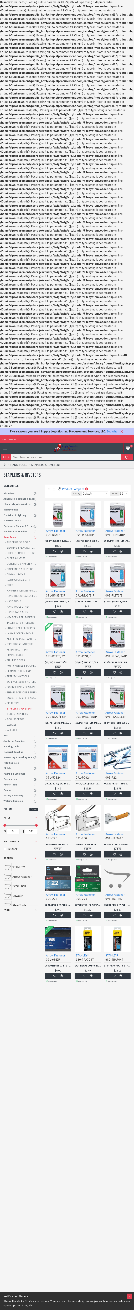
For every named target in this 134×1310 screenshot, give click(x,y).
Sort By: (77, 493)
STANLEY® (82, 955)
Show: (115, 493)
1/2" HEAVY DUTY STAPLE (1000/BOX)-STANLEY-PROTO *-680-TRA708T (88, 965)
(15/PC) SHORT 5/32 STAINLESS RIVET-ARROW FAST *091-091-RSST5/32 (58, 662)
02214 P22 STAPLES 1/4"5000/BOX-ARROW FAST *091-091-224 (58, 905)
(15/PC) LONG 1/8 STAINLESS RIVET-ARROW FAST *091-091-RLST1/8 (117, 601)
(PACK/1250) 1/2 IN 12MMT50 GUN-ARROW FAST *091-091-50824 (58, 783)
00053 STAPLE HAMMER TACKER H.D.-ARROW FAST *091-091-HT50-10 (117, 844)
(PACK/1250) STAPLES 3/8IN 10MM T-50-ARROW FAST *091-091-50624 (88, 783)
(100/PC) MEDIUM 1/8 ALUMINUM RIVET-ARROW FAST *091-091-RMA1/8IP (117, 541)
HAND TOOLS (18, 465)
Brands (8, 858)
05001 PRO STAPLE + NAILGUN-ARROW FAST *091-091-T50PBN (117, 905)
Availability (11, 841)
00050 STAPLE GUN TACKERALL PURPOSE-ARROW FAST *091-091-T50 (88, 844)
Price (7, 817)
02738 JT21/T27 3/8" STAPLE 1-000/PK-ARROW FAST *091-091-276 (88, 905)
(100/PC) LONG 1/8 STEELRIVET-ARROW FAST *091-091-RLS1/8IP (88, 541)
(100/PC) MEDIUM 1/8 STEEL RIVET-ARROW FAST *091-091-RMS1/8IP (58, 601)
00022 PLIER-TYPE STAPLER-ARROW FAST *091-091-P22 (117, 783)
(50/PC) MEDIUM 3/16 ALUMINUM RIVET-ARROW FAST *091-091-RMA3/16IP (88, 723)
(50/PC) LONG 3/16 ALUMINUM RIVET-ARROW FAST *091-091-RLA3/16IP (58, 723)
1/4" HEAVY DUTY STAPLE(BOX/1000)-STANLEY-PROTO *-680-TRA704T (117, 965)
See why (112, 431)
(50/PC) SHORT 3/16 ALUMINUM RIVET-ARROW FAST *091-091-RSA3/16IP (117, 723)
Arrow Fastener (55, 530)
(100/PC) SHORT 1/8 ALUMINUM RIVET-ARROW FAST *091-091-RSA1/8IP (88, 601)
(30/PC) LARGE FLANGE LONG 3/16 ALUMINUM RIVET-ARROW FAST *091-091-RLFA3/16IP (117, 662)
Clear (35, 809)
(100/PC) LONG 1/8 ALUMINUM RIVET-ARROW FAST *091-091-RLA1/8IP (58, 541)
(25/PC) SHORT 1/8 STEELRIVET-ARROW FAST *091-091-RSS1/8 (88, 662)
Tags (6, 910)
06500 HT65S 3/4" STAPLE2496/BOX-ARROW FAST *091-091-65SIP (58, 965)
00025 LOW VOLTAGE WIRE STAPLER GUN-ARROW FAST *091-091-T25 (58, 844)
